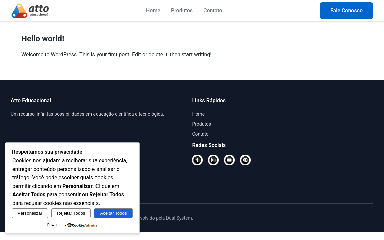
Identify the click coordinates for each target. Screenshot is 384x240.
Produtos (182, 10)
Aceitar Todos (113, 213)
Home (153, 10)
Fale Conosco (346, 10)
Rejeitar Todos (71, 213)
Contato (212, 10)
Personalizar (30, 213)
